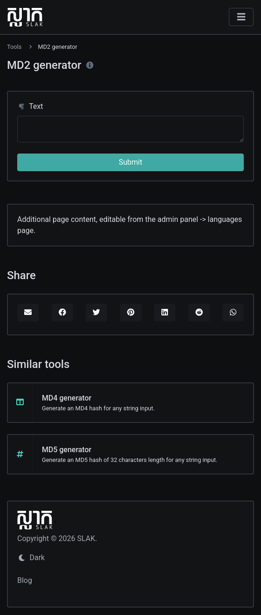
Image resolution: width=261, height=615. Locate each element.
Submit (130, 162)
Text (30, 106)
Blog (24, 580)
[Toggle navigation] (241, 17)
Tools (14, 46)
